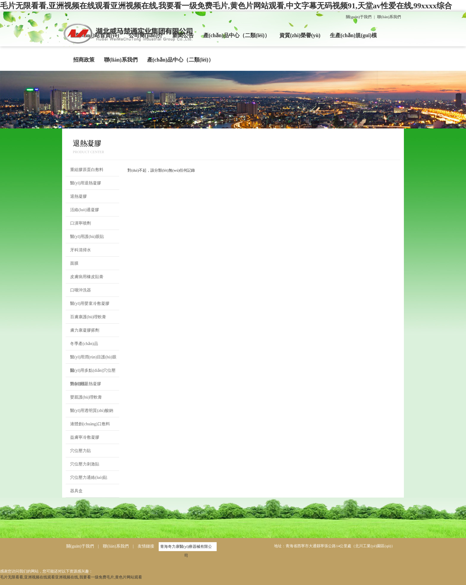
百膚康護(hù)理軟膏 (88, 317)
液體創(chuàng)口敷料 (90, 424)
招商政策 (84, 60)
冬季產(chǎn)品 (84, 343)
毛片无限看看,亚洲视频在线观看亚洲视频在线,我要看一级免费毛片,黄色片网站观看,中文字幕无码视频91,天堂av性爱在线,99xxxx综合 (226, 5)
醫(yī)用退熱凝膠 (85, 183)
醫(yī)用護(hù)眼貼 (87, 236)
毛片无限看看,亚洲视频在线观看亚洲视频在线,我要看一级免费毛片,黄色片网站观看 (71, 577)
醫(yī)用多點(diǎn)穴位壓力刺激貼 (93, 372)
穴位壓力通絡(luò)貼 (88, 477)
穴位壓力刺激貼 (84, 464)
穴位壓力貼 (80, 450)
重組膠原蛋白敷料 (86, 169)
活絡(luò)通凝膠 (84, 210)
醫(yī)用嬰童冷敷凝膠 (89, 303)
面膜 (74, 263)
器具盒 (76, 491)
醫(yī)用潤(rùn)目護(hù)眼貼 (93, 359)
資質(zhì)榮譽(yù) (299, 35)
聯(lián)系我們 (389, 17)
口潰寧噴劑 (80, 223)
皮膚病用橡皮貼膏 (86, 277)
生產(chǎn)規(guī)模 (353, 35)
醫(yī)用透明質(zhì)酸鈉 (91, 410)
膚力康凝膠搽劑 (84, 330)
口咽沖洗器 (80, 290)
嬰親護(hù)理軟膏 (86, 397)
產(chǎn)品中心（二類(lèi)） (236, 35)
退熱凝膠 (78, 196)
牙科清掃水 (80, 250)
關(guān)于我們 (358, 17)
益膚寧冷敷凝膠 (84, 437)
